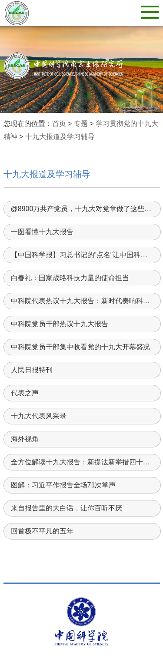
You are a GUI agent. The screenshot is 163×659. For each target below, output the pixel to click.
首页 (59, 123)
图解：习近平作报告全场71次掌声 (63, 485)
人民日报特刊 (32, 370)
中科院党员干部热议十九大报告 (59, 324)
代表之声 (25, 393)
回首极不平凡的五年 (42, 531)
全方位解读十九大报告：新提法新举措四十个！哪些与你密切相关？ (82, 462)
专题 (81, 123)
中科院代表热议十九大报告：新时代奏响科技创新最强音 (82, 301)
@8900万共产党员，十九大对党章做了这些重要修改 (82, 208)
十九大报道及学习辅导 (60, 136)
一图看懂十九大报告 (42, 231)
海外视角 (25, 439)
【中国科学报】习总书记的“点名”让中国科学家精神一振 (82, 254)
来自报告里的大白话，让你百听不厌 (66, 508)
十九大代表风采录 (39, 416)
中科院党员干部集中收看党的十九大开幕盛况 (80, 347)
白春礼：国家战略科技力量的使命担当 (70, 277)
